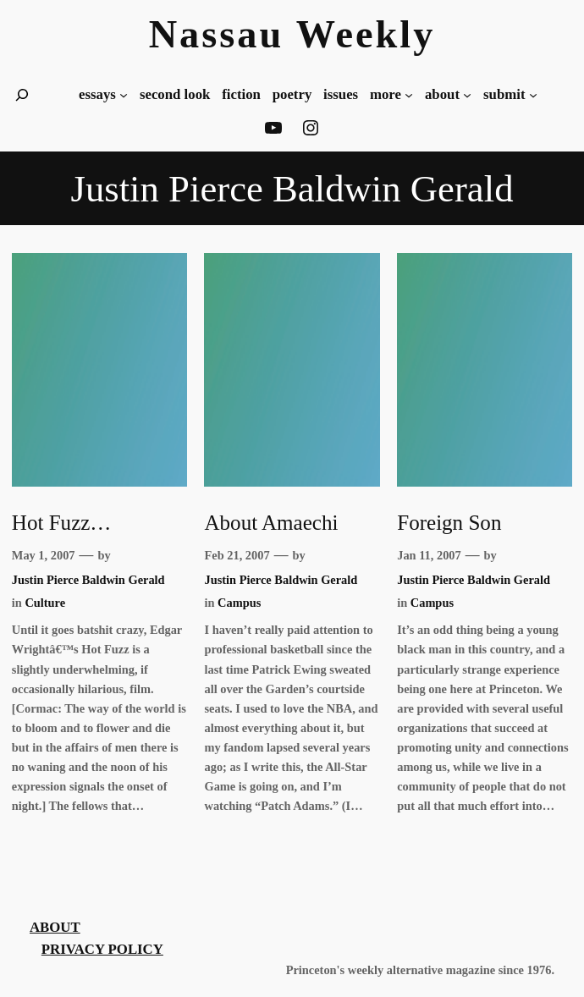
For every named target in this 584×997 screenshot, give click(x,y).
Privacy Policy (102, 949)
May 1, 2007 (43, 555)
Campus (239, 602)
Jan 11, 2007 (429, 555)
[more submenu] (409, 95)
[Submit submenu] (533, 95)
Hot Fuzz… (62, 522)
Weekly (366, 34)
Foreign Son (449, 522)
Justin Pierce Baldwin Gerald (88, 580)
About (55, 927)
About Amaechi (271, 522)
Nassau (216, 34)
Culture (45, 602)
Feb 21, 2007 (236, 555)
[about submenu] (467, 95)
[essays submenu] (123, 95)
